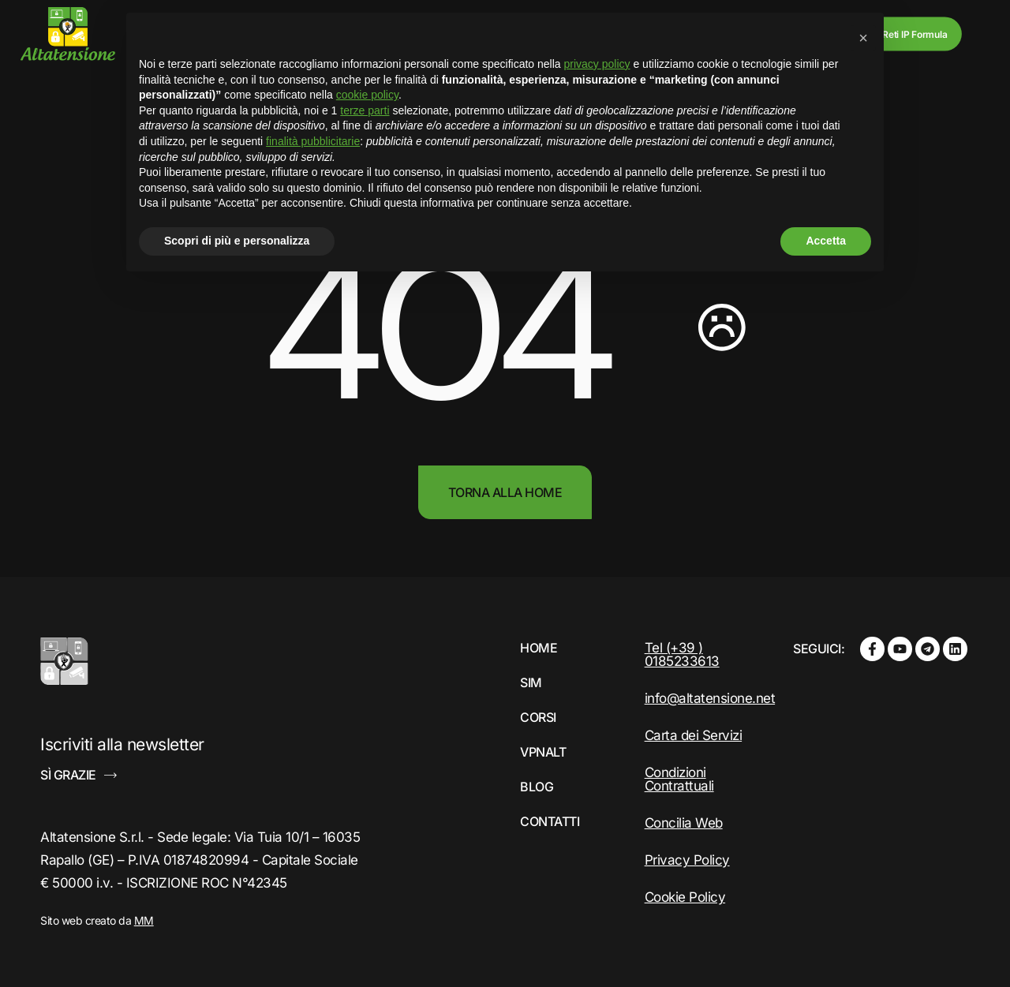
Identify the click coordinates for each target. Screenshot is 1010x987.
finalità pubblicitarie (313, 141)
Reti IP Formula (914, 33)
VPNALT (543, 752)
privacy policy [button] (597, 64)
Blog (536, 786)
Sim (531, 682)
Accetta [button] (826, 240)
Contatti (549, 821)
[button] (863, 37)
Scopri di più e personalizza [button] (236, 240)
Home (538, 647)
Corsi (538, 717)
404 (434, 331)
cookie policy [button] (367, 94)
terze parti (364, 110)
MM (144, 920)
